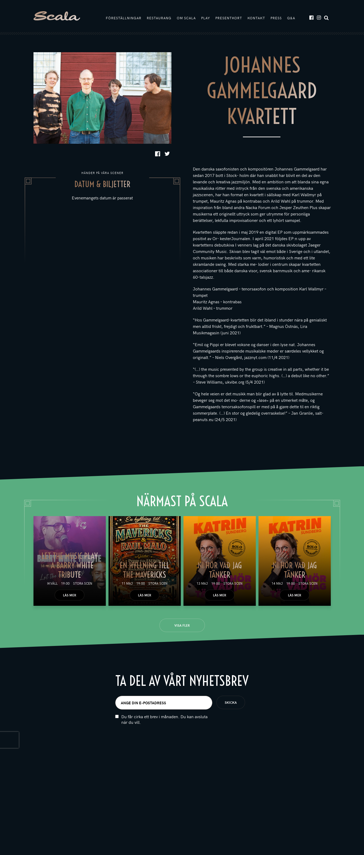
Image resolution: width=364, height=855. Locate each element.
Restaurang (159, 18)
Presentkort (228, 18)
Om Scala (186, 18)
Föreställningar (123, 18)
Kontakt (256, 18)
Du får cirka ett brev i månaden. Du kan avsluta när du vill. (164, 719)
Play (205, 18)
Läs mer (69, 595)
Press (276, 18)
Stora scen (82, 583)
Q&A (291, 18)
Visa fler (182, 625)
